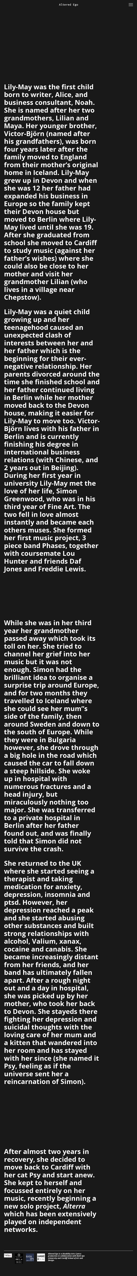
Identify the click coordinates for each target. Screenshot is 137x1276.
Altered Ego (68, 4)
